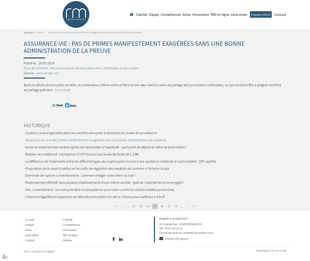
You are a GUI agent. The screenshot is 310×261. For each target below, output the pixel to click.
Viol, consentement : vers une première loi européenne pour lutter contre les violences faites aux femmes (99, 189)
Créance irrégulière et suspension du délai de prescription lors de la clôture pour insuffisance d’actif (95, 197)
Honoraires (200, 14)
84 (148, 206)
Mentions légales (45, 251)
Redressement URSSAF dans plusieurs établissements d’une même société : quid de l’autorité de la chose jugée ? (104, 182)
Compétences (171, 14)
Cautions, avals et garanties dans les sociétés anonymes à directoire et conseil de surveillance (91, 133)
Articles (67, 240)
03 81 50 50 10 (173, 228)
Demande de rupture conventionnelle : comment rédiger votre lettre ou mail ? (80, 175)
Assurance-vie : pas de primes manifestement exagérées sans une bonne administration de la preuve (95, 32)
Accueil (131, 14)
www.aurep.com (47, 73)
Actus (187, 14)
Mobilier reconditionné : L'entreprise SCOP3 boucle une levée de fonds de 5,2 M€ (81, 154)
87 (169, 206)
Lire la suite (63, 90)
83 (141, 206)
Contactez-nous (176, 239)
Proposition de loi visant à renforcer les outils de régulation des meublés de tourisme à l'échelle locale (97, 168)
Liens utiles (239, 14)
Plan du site (30, 251)
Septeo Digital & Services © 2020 (271, 250)
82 (133, 206)
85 (155, 206)
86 (162, 206)
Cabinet (142, 14)
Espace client (261, 14)
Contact (280, 14)
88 (176, 206)
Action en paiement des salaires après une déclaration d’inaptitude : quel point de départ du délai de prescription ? (106, 147)
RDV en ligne (220, 14)
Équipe (154, 14)
